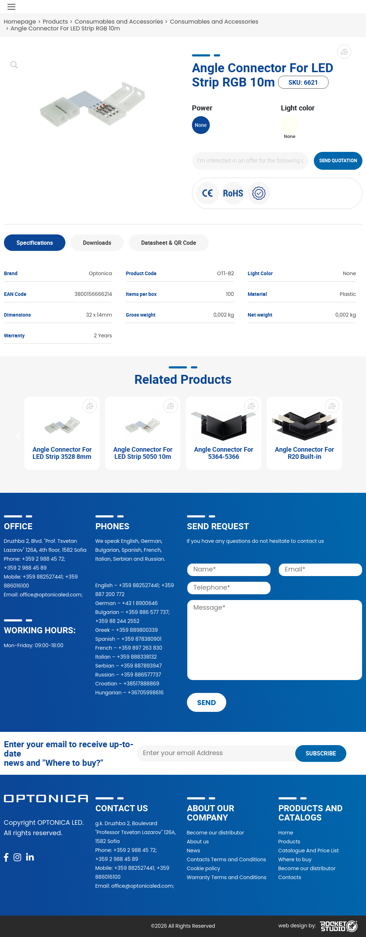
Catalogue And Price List (308, 850)
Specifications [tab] (34, 243)
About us (198, 841)
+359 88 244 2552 (117, 621)
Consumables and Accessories (119, 21)
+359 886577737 (140, 674)
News (193, 850)
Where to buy (295, 859)
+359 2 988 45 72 (43, 558)
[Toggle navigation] (11, 7)
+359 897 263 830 (140, 647)
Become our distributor (215, 832)
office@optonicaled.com (50, 594)
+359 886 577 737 (146, 612)
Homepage (20, 21)
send (206, 703)
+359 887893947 (141, 665)
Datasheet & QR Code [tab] (168, 243)
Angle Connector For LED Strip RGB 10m (65, 28)
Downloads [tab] (97, 243)
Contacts (289, 877)
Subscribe (321, 753)
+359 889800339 (137, 630)
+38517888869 (141, 683)
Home (285, 832)
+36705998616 (146, 692)
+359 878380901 (141, 639)
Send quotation (338, 160)
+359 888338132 (137, 656)
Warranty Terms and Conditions (227, 877)
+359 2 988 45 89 (25, 567)
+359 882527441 (42, 576)
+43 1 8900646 (140, 603)
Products (55, 21)
